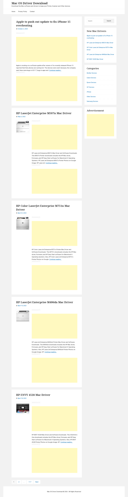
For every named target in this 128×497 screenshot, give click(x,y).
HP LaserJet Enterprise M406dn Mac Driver (44, 302)
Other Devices (91, 96)
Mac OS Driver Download (30, 3)
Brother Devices (92, 73)
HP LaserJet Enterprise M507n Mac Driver (43, 113)
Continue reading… (55, 70)
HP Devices (90, 87)
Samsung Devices (92, 101)
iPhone (89, 92)
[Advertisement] (46, 49)
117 (30, 482)
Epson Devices (91, 82)
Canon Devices (91, 78)
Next (36, 482)
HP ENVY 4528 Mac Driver (33, 395)
